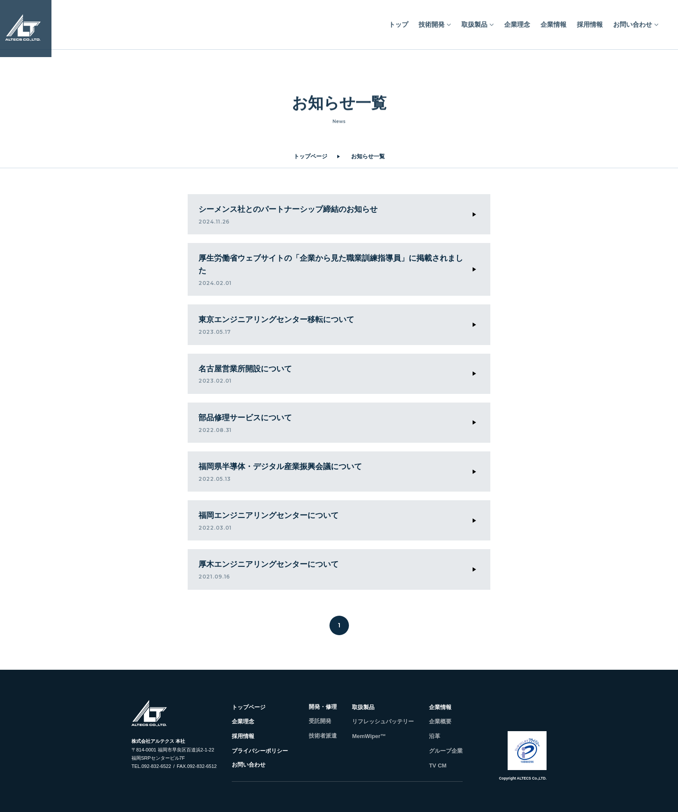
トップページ (310, 156)
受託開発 (320, 721)
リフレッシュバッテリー (383, 721)
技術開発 (432, 21)
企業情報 (553, 21)
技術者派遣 (323, 735)
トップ (398, 21)
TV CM (437, 765)
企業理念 (517, 21)
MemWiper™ (369, 736)
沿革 (434, 736)
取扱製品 (474, 21)
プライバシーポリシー (260, 751)
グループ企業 (446, 751)
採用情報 (590, 21)
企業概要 (440, 721)
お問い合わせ (632, 21)
